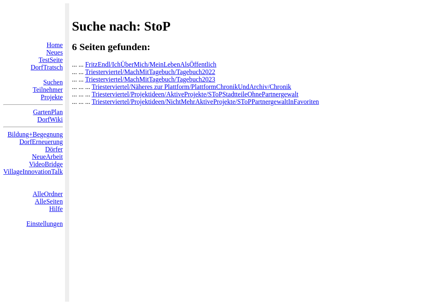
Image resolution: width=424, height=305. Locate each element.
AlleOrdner (48, 193)
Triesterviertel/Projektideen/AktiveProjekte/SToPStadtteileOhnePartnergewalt (195, 94)
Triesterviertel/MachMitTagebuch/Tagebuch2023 (150, 79)
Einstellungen (44, 223)
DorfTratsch (47, 67)
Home (55, 44)
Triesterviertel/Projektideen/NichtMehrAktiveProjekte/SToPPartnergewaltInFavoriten (205, 101)
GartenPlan (48, 111)
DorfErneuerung (41, 141)
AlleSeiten (49, 201)
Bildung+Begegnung (35, 134)
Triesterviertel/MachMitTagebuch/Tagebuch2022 (150, 71)
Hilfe (56, 208)
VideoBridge (46, 164)
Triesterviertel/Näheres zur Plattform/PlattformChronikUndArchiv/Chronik (191, 86)
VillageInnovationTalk (33, 171)
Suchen (53, 82)
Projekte (52, 97)
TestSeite (51, 59)
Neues (54, 52)
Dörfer (54, 149)
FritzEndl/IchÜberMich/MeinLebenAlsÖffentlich (151, 64)
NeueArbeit (47, 156)
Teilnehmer (48, 89)
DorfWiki (50, 119)
